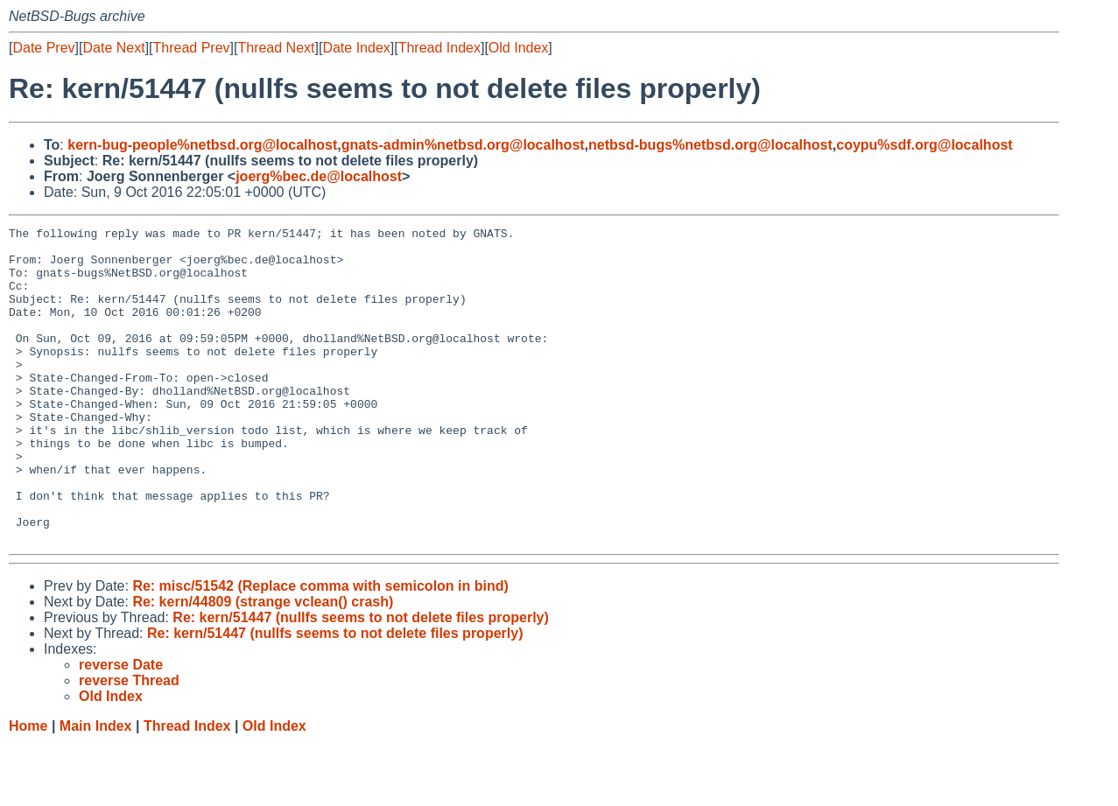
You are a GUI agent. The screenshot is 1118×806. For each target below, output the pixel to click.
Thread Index (439, 47)
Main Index (96, 788)
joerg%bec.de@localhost (319, 176)
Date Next (113, 47)
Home (28, 788)
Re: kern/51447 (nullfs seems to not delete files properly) (360, 680)
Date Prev (43, 47)
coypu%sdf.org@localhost (924, 144)
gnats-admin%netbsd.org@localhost (463, 144)
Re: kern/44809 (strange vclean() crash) (262, 664)
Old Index (518, 47)
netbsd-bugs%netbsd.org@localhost (710, 144)
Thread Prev (191, 47)
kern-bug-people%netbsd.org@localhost (202, 144)
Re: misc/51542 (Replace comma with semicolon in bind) (320, 648)
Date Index (356, 47)
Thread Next (275, 47)
